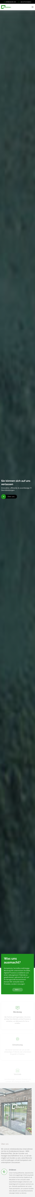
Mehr (17, 990)
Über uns (11, 496)
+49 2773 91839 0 (25, 2)
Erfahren (12, 1175)
